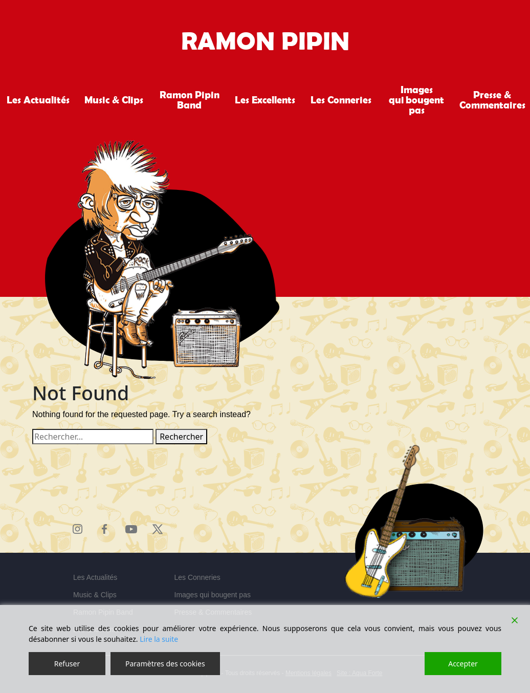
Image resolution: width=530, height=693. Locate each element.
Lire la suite (159, 639)
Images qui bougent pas (416, 100)
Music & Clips (113, 99)
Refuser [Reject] (67, 663)
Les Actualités (38, 99)
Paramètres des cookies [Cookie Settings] (165, 663)
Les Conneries (341, 99)
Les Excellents (265, 99)
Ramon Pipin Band (189, 100)
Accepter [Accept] (463, 663)
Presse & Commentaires (492, 100)
